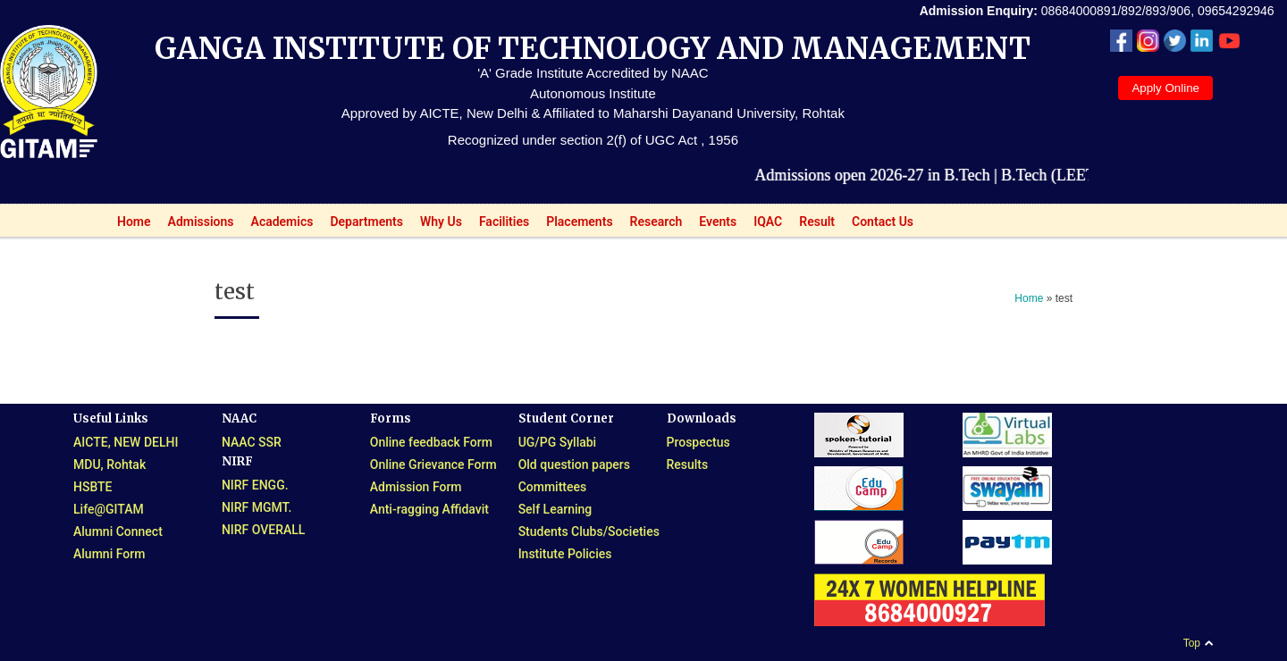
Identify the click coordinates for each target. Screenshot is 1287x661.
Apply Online (1165, 88)
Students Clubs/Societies (589, 531)
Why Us (436, 225)
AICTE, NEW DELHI (125, 442)
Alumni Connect (118, 531)
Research (651, 225)
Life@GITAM (108, 509)
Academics (277, 225)
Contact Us (882, 221)
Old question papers (574, 464)
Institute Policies (565, 554)
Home (129, 225)
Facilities (499, 225)
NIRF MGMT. (257, 507)
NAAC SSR (252, 442)
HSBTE (93, 487)
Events (712, 225)
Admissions (196, 225)
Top (1191, 643)
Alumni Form (109, 554)
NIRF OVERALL (264, 530)
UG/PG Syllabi (557, 442)
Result (812, 225)
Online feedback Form (431, 442)
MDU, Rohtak (109, 464)
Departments (361, 225)
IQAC (763, 225)
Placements (574, 225)
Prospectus (698, 442)
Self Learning (555, 509)
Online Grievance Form (433, 464)
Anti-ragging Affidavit (429, 509)
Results (688, 464)
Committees (552, 487)
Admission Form (416, 487)
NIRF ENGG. (255, 485)
